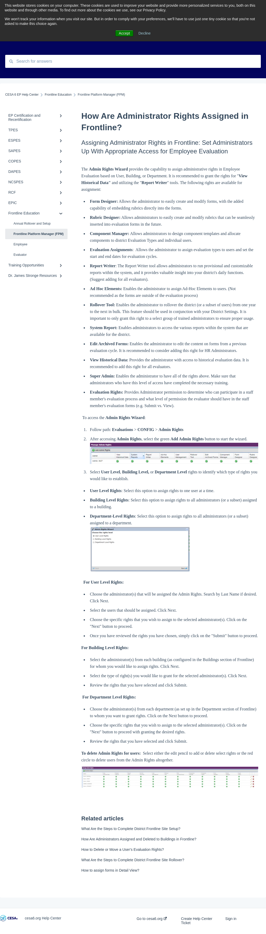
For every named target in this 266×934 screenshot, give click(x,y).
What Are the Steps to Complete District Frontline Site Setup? (130, 829)
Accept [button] (124, 33)
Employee (20, 244)
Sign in (230, 919)
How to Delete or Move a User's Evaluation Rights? (122, 849)
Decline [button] (144, 33)
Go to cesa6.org (152, 919)
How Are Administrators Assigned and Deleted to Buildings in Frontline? (138, 839)
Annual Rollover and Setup (32, 223)
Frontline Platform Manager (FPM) (39, 234)
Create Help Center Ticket (196, 921)
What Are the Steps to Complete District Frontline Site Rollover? (132, 860)
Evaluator (20, 255)
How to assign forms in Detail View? (110, 870)
